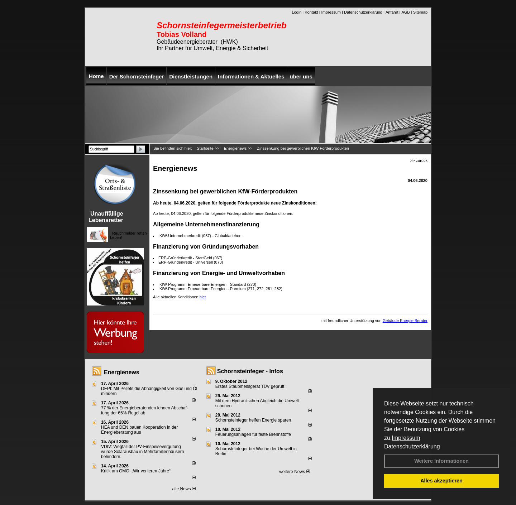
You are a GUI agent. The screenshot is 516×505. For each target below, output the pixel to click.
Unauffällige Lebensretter (106, 217)
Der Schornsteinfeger (136, 76)
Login (296, 12)
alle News (183, 488)
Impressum (406, 438)
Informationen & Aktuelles (251, 76)
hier (203, 297)
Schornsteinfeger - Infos (250, 371)
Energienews (121, 372)
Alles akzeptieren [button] (441, 481)
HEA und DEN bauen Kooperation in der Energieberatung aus (139, 430)
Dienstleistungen (190, 76)
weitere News (294, 471)
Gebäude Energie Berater (405, 320)
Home (96, 76)
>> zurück (418, 160)
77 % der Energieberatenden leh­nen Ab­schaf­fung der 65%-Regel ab (144, 410)
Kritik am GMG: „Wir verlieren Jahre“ (136, 470)
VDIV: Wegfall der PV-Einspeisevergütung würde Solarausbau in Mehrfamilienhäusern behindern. (142, 451)
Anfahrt (392, 12)
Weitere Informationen (441, 461)
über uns (301, 76)
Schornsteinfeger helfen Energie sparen (253, 420)
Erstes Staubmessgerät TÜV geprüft (250, 386)
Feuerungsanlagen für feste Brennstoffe (253, 434)
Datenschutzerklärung (412, 446)
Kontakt (311, 12)
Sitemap (420, 12)
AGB (405, 12)
